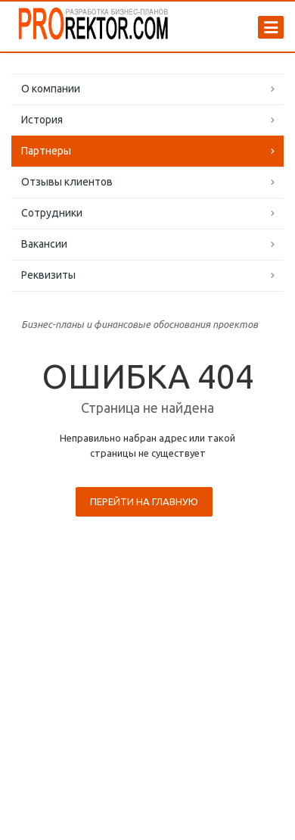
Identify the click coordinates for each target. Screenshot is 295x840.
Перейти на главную (144, 501)
